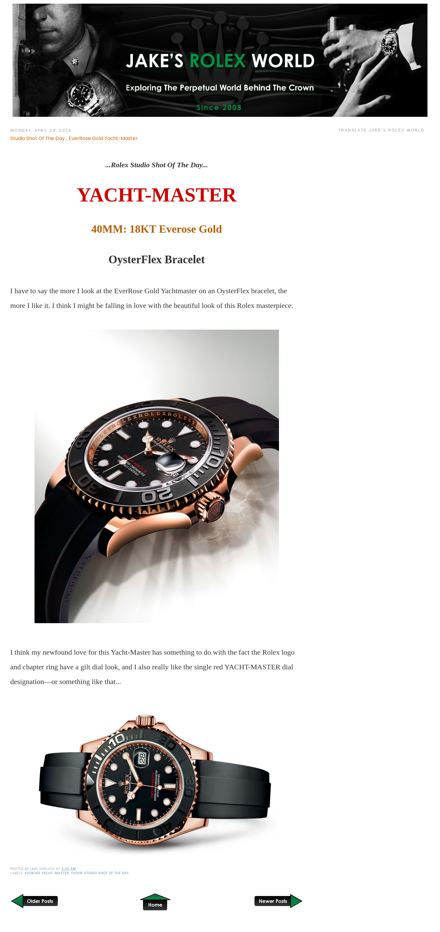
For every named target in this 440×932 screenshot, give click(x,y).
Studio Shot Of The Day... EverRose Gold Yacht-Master (74, 138)
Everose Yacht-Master (47, 873)
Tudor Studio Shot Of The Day (100, 873)
